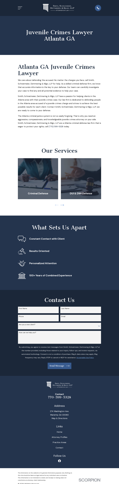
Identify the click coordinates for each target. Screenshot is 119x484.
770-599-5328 (59, 397)
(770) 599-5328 (56, 126)
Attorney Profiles (59, 437)
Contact (59, 447)
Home (59, 432)
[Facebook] (59, 460)
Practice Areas (59, 442)
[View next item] (62, 205)
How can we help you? (27, 333)
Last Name (65, 308)
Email (63, 316)
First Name (23, 308)
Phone (21, 316)
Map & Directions (59, 418)
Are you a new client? (27, 325)
